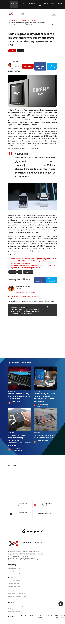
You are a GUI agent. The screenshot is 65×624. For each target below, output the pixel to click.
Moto (60, 3)
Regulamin (32, 615)
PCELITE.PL (49, 615)
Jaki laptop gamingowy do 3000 (17, 596)
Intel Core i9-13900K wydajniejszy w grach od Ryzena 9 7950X (33, 259)
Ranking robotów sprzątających (17, 606)
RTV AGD (39, 4)
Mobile (46, 3)
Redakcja (23, 615)
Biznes (53, 3)
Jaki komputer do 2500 (14, 568)
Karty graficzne (28, 272)
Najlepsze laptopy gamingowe (17, 593)
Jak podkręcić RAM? (14, 573)
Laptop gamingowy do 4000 (16, 599)
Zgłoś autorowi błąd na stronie (25, 292)
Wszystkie (14, 3)
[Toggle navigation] (53, 14)
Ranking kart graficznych (15, 611)
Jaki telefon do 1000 (14, 583)
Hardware (23, 3)
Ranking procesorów (14, 609)
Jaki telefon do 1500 (14, 580)
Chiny (19, 272)
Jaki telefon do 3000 (14, 586)
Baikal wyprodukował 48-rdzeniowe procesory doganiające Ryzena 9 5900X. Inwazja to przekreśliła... (33, 266)
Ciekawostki (12, 272)
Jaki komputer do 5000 (14, 571)
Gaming (32, 3)
